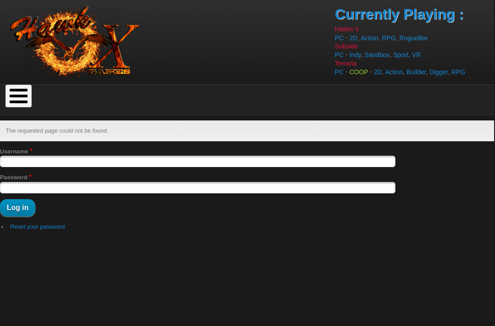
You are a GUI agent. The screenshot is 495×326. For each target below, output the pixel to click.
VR (416, 55)
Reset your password (37, 214)
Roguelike (413, 38)
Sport (400, 55)
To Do (82, 93)
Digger (438, 72)
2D (353, 38)
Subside (346, 46)
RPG (389, 38)
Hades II (346, 29)
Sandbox (377, 55)
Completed (34, 93)
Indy (355, 55)
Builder (416, 72)
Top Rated (129, 93)
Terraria (345, 63)
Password (13, 165)
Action (369, 38)
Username (14, 139)
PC (339, 38)
